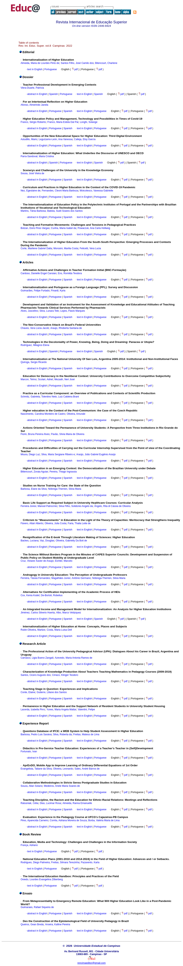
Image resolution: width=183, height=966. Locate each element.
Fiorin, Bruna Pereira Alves (35, 434)
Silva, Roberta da (62, 734)
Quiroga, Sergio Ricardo (34, 362)
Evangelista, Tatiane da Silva (36, 768)
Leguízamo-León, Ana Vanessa (56, 139)
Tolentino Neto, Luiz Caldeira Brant (60, 396)
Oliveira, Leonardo (63, 768)
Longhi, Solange (88, 122)
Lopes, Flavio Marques (72, 310)
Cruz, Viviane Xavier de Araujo (37, 560)
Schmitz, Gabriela (30, 396)
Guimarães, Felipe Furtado (35, 290)
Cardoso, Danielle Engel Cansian (39, 273)
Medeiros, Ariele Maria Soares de (62, 786)
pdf (75, 69)
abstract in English (37, 94)
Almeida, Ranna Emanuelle (77, 803)
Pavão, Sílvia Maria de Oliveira (67, 434)
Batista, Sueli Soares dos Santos (65, 210)
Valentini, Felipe (86, 709)
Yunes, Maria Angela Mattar (61, 709)
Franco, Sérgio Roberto (33, 122)
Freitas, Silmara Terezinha (65, 862)
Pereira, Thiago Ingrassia (63, 471)
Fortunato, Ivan (29, 751)
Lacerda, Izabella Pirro (33, 709)
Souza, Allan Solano (31, 786)
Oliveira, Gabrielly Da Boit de (71, 540)
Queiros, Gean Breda (32, 924)
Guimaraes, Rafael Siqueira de (37, 907)
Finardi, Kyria (58, 290)
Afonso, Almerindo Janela (34, 104)
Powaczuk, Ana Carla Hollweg (94, 228)
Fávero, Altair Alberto (32, 523)
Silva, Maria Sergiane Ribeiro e (58, 454)
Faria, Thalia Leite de (79, 523)
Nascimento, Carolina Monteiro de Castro (43, 413)
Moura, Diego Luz (30, 454)
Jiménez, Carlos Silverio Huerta (38, 612)
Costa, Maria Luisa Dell (59, 629)
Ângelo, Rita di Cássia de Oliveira (112, 506)
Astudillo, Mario (29, 139)
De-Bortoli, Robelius (52, 595)
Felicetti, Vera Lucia (90, 248)
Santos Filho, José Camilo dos (77, 63)
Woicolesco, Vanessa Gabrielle (96, 190)
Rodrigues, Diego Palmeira (35, 862)
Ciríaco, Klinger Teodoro (65, 675)
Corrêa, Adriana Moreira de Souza (68, 820)
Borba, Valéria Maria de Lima (104, 820)
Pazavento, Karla (90, 862)
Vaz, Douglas (47, 540)
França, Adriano (29, 845)
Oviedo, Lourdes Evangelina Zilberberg (42, 879)
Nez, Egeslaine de (30, 190)
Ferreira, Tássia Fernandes (35, 578)
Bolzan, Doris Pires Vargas (35, 228)
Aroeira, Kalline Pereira (57, 924)
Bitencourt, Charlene (106, 63)
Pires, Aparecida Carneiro (34, 820)
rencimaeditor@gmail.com (91, 963)
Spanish (53, 94)
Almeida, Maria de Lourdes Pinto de (40, 63)
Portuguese (50, 69)
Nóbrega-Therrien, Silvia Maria (64, 488)
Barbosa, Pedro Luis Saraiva (36, 734)
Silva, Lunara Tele (49, 310)
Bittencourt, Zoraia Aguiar (34, 471)
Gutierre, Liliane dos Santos (52, 692)
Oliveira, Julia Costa (55, 523)
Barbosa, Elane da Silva (34, 488)
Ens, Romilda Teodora (70, 273)
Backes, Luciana (30, 540)
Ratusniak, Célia (29, 803)
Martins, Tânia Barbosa (33, 210)
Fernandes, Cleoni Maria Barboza (60, 190)
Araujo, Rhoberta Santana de (66, 328)
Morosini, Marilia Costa (66, 248)
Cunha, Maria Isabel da (63, 228)
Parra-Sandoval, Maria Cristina (37, 156)
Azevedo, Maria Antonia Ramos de (73, 657)
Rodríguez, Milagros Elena (35, 345)
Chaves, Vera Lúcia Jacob (35, 328)
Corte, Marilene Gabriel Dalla (36, 248)
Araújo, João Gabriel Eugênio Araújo (96, 454)
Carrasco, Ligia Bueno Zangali (37, 657)
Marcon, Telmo (28, 379)
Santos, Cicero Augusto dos (36, 675)
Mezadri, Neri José (64, 379)
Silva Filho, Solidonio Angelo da (76, 506)
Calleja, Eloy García (84, 139)
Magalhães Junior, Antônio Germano (71, 578)
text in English (34, 69)
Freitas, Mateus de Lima (86, 734)
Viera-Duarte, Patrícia (32, 87)
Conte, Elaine (28, 692)
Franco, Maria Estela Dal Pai (62, 122)
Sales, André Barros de (87, 768)
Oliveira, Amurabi (76, 413)
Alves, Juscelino (29, 310)
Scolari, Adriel (45, 379)
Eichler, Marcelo (63, 560)
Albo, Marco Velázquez (68, 612)
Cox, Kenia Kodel (30, 595)
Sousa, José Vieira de (32, 173)
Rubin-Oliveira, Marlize (33, 629)
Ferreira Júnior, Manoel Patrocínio (39, 506)
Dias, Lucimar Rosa (50, 803)
